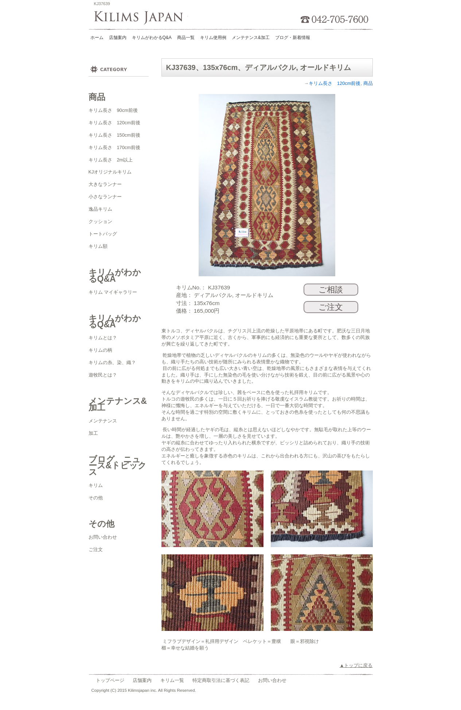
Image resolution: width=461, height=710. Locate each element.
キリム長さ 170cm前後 (114, 147)
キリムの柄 (100, 350)
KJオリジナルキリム (110, 172)
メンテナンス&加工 (251, 37)
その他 (96, 497)
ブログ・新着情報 (292, 37)
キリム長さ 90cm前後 (113, 110)
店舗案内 (117, 37)
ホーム (96, 37)
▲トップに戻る (356, 665)
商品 (368, 83)
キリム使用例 (213, 37)
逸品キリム (100, 209)
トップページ (110, 680)
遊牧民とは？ (103, 375)
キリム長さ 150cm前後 (114, 135)
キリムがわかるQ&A (152, 37)
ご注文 (96, 549)
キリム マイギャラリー (113, 292)
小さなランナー (105, 196)
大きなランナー (105, 184)
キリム (96, 485)
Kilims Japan (141, 18)
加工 (93, 433)
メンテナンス (103, 421)
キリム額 (98, 246)
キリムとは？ (103, 337)
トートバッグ (103, 234)
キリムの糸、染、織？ (112, 362)
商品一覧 (186, 37)
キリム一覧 (172, 680)
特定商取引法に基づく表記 (220, 680)
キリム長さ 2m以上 (111, 160)
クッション (100, 221)
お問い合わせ (103, 537)
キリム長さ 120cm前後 (114, 122)
